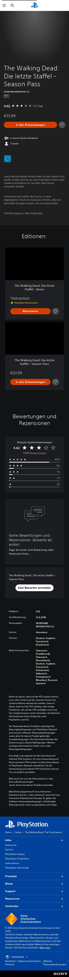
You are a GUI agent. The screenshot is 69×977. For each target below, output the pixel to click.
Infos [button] (34, 840)
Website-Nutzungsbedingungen (54, 963)
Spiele (18, 832)
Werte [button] (34, 884)
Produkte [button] (34, 876)
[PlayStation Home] (34, 5)
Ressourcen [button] (34, 898)
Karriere (9, 849)
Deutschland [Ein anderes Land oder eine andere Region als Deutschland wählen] (17, 957)
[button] (34, 588)
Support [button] (34, 891)
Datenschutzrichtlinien (29, 961)
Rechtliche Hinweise (10, 963)
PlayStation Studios (15, 854)
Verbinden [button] (34, 906)
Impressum (11, 845)
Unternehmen (12, 863)
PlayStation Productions (17, 858)
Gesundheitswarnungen (21, 781)
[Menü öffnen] (4, 5)
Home (8, 832)
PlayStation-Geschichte (17, 867)
